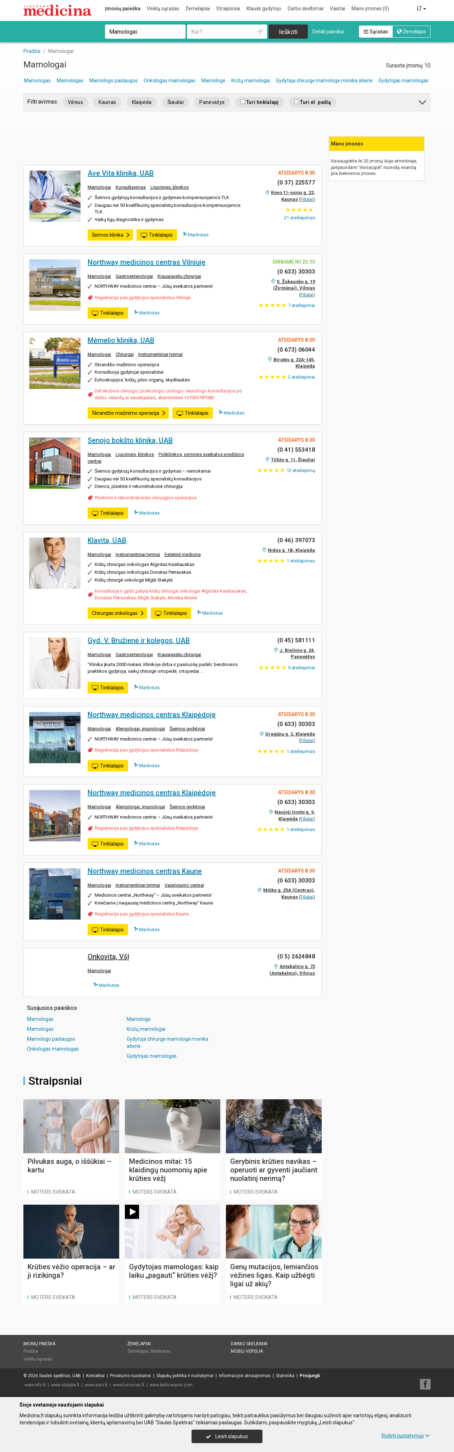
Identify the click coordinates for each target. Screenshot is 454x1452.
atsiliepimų (301, 470)
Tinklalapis (157, 235)
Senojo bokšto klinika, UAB (130, 440)
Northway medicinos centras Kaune (145, 871)
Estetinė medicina (183, 554)
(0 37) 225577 (296, 182)
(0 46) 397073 (296, 540)
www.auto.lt (96, 1384)
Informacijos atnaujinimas (245, 1375)
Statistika (285, 1375)
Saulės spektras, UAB (60, 1375)
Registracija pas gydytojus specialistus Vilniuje (142, 297)
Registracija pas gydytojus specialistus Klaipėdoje (146, 750)
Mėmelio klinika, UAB (121, 340)
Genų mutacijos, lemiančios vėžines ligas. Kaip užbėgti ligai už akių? (274, 1275)
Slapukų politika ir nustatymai (185, 1375)
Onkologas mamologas (169, 80)
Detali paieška (328, 31)
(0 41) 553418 (296, 449)
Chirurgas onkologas (118, 613)
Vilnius (75, 102)
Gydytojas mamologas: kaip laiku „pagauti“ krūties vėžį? (173, 1271)
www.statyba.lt (65, 1384)
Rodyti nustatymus (406, 1436)
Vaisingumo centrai (184, 885)
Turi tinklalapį (259, 102)
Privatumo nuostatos (130, 1375)
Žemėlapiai (198, 8)
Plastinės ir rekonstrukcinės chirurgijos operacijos (145, 497)
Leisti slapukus (227, 1436)
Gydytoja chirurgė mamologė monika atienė (324, 80)
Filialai (306, 199)
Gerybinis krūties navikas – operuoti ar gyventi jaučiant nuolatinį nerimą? (273, 1170)
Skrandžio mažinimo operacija (129, 413)
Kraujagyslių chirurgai (179, 276)
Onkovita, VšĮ (108, 956)
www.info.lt (35, 1384)
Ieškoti (288, 31)
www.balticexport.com (171, 1384)
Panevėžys (212, 102)
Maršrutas (196, 234)
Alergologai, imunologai (140, 728)
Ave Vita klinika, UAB (121, 173)
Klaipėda (142, 102)
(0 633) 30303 (296, 271)
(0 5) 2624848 (296, 956)
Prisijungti (310, 1375)
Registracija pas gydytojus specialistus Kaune (142, 914)
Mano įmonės (370, 8)
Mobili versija (247, 1351)
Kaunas (107, 102)
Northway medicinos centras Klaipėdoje (152, 714)
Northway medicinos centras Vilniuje (146, 262)
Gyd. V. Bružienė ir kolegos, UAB (139, 640)
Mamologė (213, 80)
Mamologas (37, 80)
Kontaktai (95, 1375)
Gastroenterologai (134, 276)
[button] (423, 103)
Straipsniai (228, 8)
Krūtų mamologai (250, 80)
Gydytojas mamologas (403, 80)
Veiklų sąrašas (163, 8)
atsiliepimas (299, 217)
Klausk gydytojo (264, 8)
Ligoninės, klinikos (169, 187)
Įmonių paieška (122, 8)
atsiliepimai (301, 305)
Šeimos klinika (111, 235)
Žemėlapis (411, 31)
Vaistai (337, 8)
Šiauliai (175, 102)
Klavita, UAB (107, 540)
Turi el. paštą (312, 102)
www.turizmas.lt (128, 1384)
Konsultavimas (131, 187)
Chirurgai (125, 354)
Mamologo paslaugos (113, 80)
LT (422, 8)
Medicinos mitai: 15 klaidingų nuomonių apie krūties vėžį (168, 1170)
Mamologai (99, 187)
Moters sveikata (53, 1192)
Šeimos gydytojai (187, 728)
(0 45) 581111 (296, 640)
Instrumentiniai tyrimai (160, 354)
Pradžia (30, 1351)
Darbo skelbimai (305, 8)
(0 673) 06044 (296, 349)
